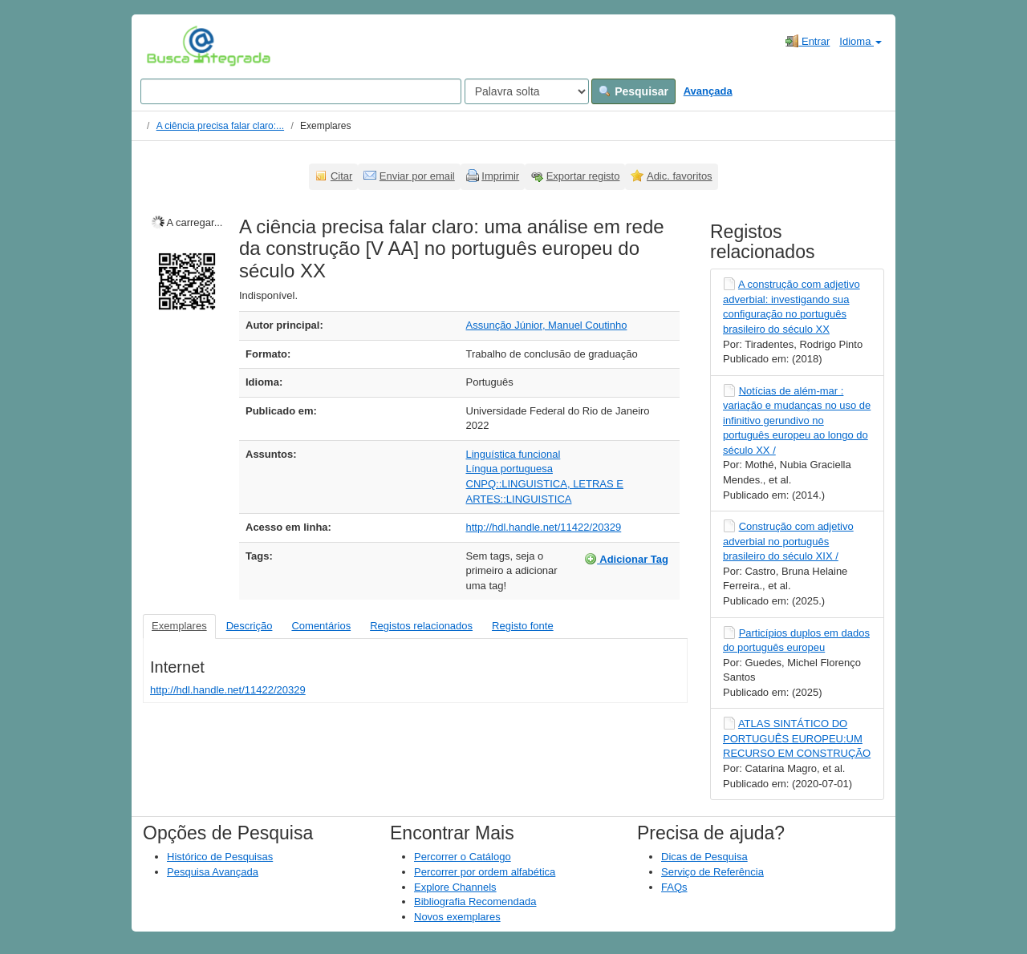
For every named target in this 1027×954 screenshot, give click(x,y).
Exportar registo (583, 176)
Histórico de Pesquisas (220, 857)
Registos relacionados (421, 626)
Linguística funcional (513, 454)
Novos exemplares (457, 917)
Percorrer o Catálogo (462, 857)
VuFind (171, 46)
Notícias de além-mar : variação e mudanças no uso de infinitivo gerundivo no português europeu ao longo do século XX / (797, 420)
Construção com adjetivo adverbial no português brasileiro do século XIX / (788, 541)
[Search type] (527, 91)
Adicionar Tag (626, 558)
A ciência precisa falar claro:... (220, 125)
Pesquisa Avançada (212, 872)
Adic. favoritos (679, 176)
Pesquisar (633, 91)
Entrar (807, 40)
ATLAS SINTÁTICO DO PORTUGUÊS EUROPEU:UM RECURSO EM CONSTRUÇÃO (797, 738)
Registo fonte (523, 626)
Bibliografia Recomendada (475, 901)
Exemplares (179, 626)
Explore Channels (455, 887)
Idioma (860, 41)
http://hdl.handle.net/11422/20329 (544, 527)
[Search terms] (300, 91)
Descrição (249, 626)
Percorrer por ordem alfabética (484, 872)
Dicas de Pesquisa (704, 857)
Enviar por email (417, 176)
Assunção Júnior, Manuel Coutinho (546, 325)
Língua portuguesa (509, 469)
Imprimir (500, 176)
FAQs (674, 887)
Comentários (321, 626)
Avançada (708, 91)
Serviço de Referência (712, 872)
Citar (341, 176)
